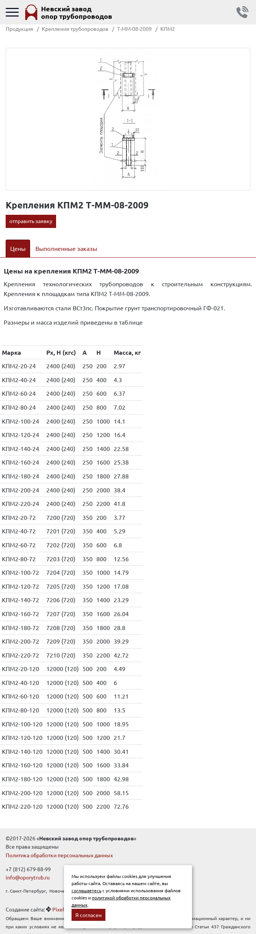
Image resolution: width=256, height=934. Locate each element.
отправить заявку (30, 220)
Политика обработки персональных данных (59, 855)
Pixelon (61, 909)
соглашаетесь (86, 890)
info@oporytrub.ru (28, 877)
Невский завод (76, 12)
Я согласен (88, 914)
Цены (18, 248)
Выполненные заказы (66, 248)
